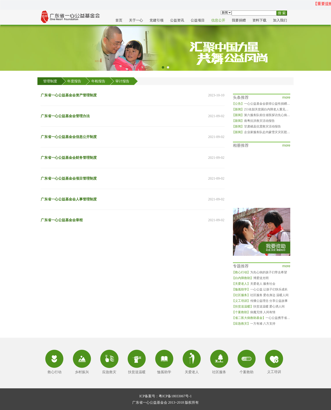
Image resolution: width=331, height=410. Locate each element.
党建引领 (157, 20)
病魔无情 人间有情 (254, 312)
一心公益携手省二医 (262, 318)
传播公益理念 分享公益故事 (260, 300)
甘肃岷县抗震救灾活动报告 (256, 126)
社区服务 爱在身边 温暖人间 (260, 295)
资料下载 (259, 20)
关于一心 (136, 20)
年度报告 (74, 81)
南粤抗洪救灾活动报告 (253, 120)
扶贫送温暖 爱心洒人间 (258, 306)
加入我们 (280, 20)
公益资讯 (177, 20)
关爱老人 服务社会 (254, 283)
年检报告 (98, 81)
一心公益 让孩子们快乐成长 (260, 289)
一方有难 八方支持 (254, 323)
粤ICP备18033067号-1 (175, 396)
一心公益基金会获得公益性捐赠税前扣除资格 (268, 103)
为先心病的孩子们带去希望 (259, 272)
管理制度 (50, 81)
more (286, 97)
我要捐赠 (239, 20)
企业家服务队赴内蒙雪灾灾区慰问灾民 (264, 132)
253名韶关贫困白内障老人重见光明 (262, 109)
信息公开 (218, 20)
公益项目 (198, 20)
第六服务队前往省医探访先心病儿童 (262, 115)
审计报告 (122, 81)
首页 (118, 20)
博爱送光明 (250, 278)
